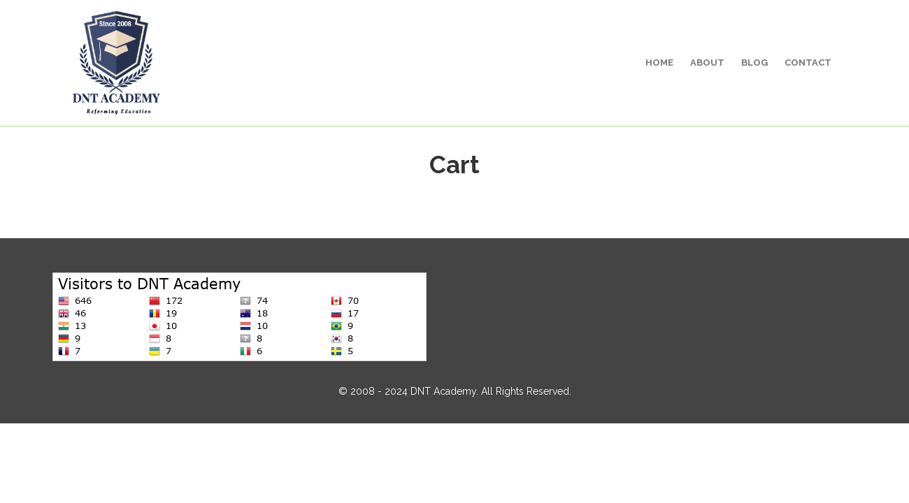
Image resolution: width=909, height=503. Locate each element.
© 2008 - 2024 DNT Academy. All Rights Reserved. (454, 391)
